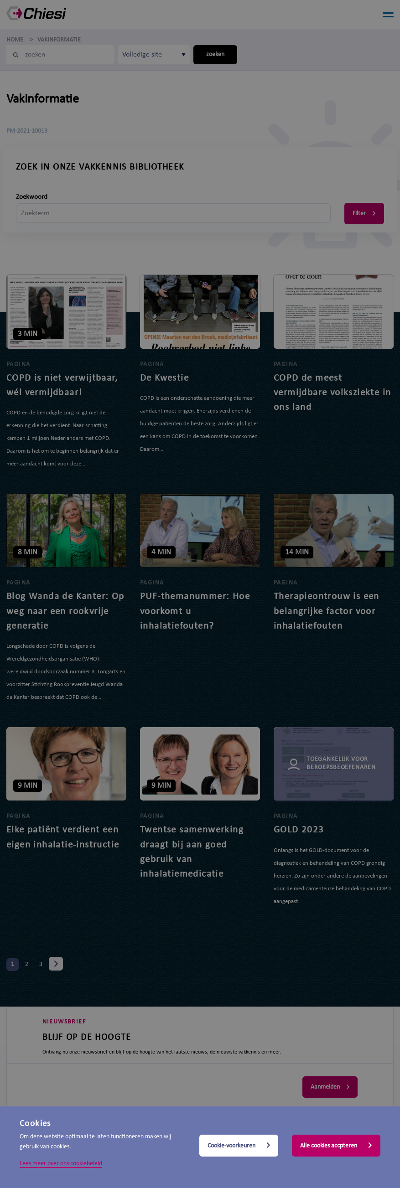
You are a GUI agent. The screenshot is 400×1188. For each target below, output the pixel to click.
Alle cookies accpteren (336, 1145)
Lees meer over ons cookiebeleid (61, 1163)
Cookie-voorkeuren (239, 1145)
